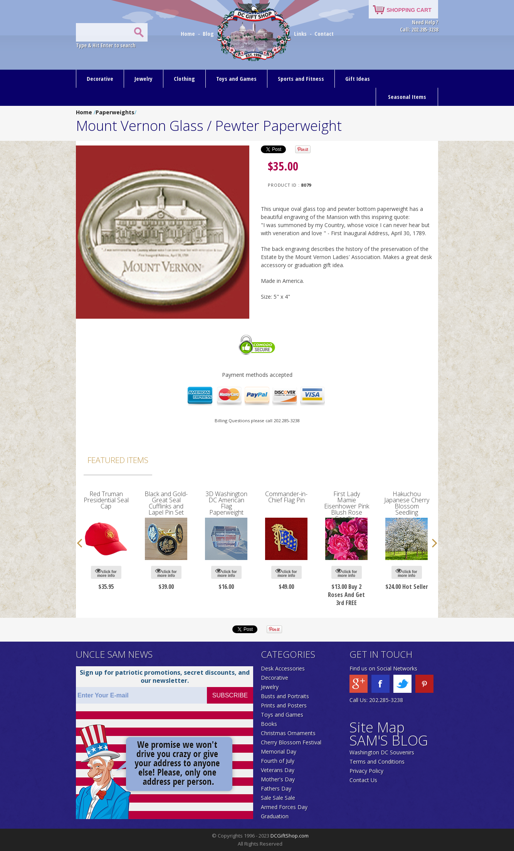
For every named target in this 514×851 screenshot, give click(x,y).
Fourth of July (277, 760)
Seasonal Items (407, 96)
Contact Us (363, 780)
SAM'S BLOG (388, 740)
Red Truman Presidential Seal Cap (106, 500)
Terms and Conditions (377, 761)
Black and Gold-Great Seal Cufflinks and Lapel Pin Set (166, 503)
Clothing (184, 78)
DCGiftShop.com (289, 835)
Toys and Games (236, 78)
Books (269, 723)
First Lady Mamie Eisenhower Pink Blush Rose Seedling (346, 506)
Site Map (377, 727)
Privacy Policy (366, 770)
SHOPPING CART (409, 10)
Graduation (275, 816)
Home (189, 33)
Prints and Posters (284, 705)
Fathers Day (276, 788)
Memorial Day (278, 751)
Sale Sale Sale (278, 797)
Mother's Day (278, 779)
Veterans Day (277, 770)
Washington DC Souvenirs (381, 752)
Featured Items (117, 460)
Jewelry (143, 78)
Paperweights (115, 112)
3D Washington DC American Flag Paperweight (226, 503)
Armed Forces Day (284, 807)
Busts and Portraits (285, 696)
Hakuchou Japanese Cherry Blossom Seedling (406, 503)
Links (300, 33)
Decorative (100, 78)
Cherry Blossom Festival (291, 742)
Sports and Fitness (301, 78)
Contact (324, 33)
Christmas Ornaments (288, 733)
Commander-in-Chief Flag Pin (286, 497)
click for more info (105, 572)
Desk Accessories (283, 668)
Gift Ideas (357, 78)
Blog (209, 33)
